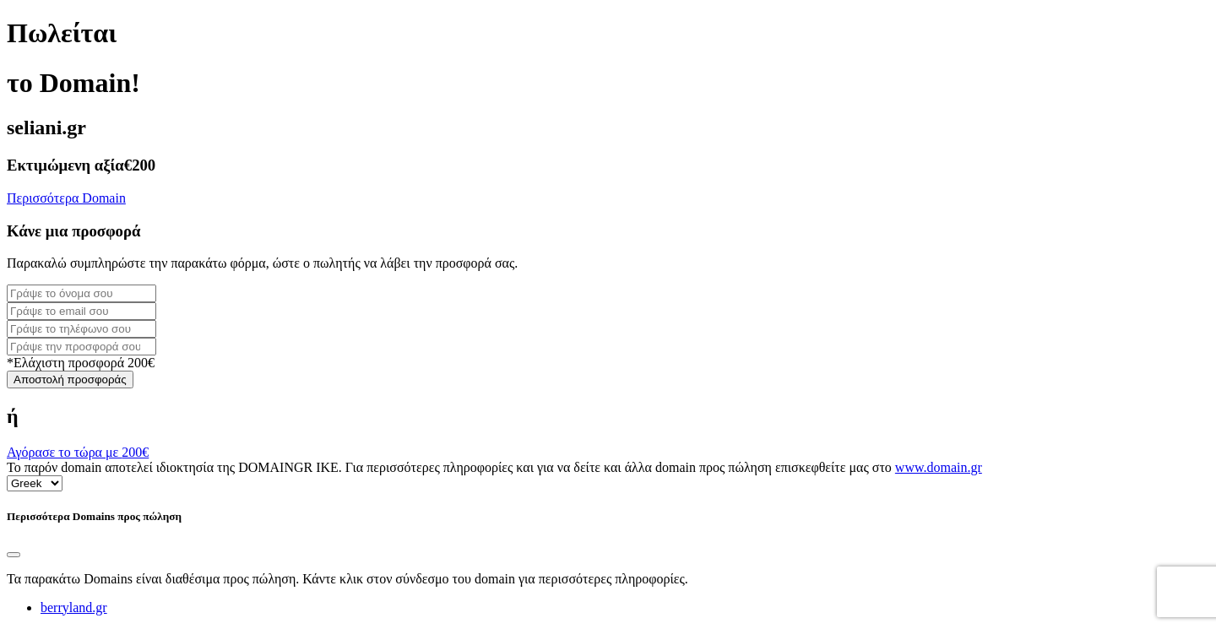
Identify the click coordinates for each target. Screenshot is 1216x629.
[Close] (13, 554)
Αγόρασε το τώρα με (78, 452)
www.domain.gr (938, 467)
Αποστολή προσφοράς (70, 379)
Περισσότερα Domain (66, 198)
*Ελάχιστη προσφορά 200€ (81, 362)
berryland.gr (74, 607)
